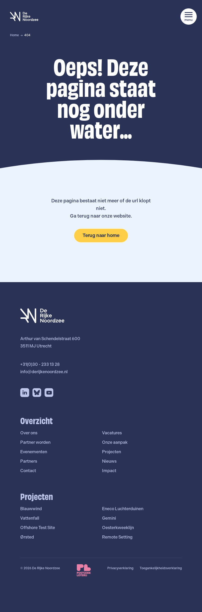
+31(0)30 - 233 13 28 (40, 364)
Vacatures (112, 432)
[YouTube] (49, 393)
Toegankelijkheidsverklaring (161, 568)
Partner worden (35, 442)
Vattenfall (29, 518)
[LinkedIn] (25, 393)
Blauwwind (31, 508)
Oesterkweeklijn (118, 527)
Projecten (111, 451)
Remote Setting (117, 537)
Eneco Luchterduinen (122, 508)
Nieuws (109, 461)
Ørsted (27, 537)
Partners (28, 461)
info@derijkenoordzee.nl (44, 371)
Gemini (109, 518)
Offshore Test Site (37, 527)
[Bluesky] (37, 393)
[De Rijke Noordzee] (24, 16)
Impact (109, 470)
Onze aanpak (115, 442)
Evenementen (33, 451)
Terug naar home (101, 235)
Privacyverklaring (120, 568)
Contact (28, 470)
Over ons (28, 432)
